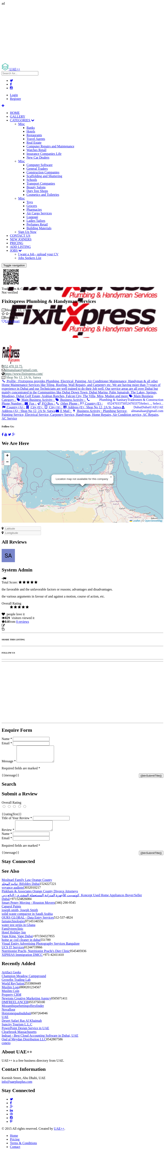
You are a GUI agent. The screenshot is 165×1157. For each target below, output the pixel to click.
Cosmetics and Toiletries (42, 194)
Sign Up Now (27, 232)
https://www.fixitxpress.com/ (24, 373)
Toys (29, 202)
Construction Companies (42, 172)
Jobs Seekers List (29, 258)
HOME (15, 113)
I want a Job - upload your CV (38, 254)
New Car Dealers (37, 157)
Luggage (32, 217)
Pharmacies (34, 209)
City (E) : (35, 407)
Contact (15, 1151)
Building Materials (38, 228)
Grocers (31, 206)
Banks (30, 127)
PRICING (16, 243)
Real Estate (33, 142)
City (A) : (53, 407)
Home (14, 1140)
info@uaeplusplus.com (17, 1086)
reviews (22, 621)
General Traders (37, 168)
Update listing (15, 625)
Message (9, 764)
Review (8, 835)
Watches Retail (36, 150)
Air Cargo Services (39, 213)
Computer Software (39, 165)
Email (7, 743)
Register (15, 98)
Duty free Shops (37, 191)
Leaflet (135, 520)
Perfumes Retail (37, 224)
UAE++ (59, 1133)
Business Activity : (70, 400)
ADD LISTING (20, 247)
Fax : (30, 403)
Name (7, 739)
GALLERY (17, 116)
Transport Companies (40, 183)
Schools (31, 180)
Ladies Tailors (35, 220)
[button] (110, 477)
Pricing (14, 1144)
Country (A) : (14, 407)
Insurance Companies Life (43, 153)
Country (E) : (91, 403)
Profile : (81, 388)
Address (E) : (92, 407)
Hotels (30, 131)
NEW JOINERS (20, 239)
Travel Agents (35, 139)
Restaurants (34, 135)
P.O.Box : (46, 403)
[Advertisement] (82, 34)
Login (14, 95)
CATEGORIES (22, 120)
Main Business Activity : (35, 400)
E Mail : (63, 411)
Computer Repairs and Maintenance (50, 146)
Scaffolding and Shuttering (44, 176)
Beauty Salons (36, 187)
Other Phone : (67, 403)
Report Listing (14, 629)
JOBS (16, 250)
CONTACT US (20, 235)
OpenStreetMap (153, 520)
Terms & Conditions (23, 1148)
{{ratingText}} (12, 817)
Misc (21, 124)
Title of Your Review (17, 821)
